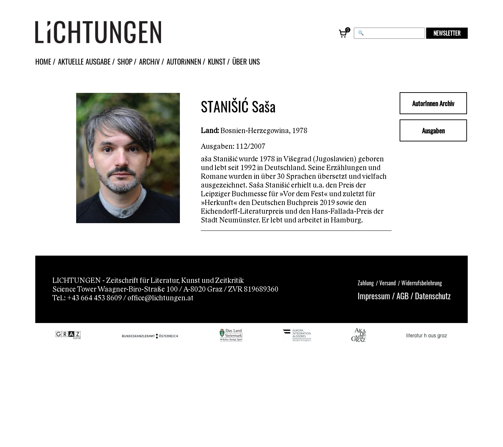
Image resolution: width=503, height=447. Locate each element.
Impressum (374, 296)
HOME (43, 61)
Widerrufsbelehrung (421, 283)
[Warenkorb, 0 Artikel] (343, 33)
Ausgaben (433, 130)
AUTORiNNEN (184, 61)
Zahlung (366, 283)
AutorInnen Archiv (433, 103)
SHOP (124, 61)
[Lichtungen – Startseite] (113, 33)
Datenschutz (433, 296)
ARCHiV (149, 61)
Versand (387, 283)
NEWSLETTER (446, 33)
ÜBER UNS (246, 61)
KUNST (217, 61)
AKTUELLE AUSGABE (84, 61)
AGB (402, 296)
